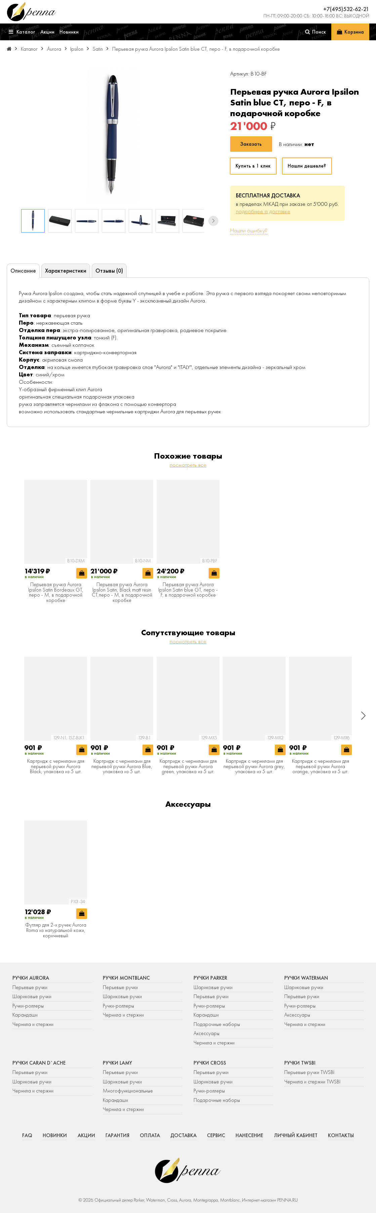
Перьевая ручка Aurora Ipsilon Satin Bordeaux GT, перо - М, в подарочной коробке (55, 592)
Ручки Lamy (117, 1063)
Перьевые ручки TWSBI (309, 1072)
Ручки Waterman (306, 978)
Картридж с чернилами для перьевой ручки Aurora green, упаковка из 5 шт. (188, 767)
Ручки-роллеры (28, 1005)
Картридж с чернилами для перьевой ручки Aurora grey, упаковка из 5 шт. (254, 767)
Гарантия (117, 1135)
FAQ (27, 1135)
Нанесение (249, 1135)
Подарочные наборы (217, 1024)
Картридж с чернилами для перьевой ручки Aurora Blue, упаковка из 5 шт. (121, 767)
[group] (112, 136)
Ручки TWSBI (300, 1063)
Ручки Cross (210, 1063)
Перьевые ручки (29, 987)
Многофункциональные (128, 1090)
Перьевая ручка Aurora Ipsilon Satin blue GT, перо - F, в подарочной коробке (188, 590)
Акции (86, 1135)
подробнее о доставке (263, 211)
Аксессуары (206, 1033)
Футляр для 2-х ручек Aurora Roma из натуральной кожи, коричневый (55, 930)
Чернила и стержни (32, 1024)
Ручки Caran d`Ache (39, 1063)
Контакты (341, 1135)
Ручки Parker (210, 978)
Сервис (216, 1135)
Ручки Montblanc (126, 978)
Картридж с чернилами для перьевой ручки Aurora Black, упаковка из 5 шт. (55, 767)
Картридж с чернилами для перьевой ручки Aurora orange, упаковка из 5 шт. (320, 767)
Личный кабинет (296, 1135)
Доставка (183, 1135)
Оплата (150, 1135)
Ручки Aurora (30, 978)
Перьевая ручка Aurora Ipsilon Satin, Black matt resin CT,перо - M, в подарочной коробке (122, 592)
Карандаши (25, 1015)
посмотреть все (188, 464)
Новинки (55, 1135)
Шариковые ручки (31, 996)
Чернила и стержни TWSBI (312, 1081)
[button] (213, 221)
